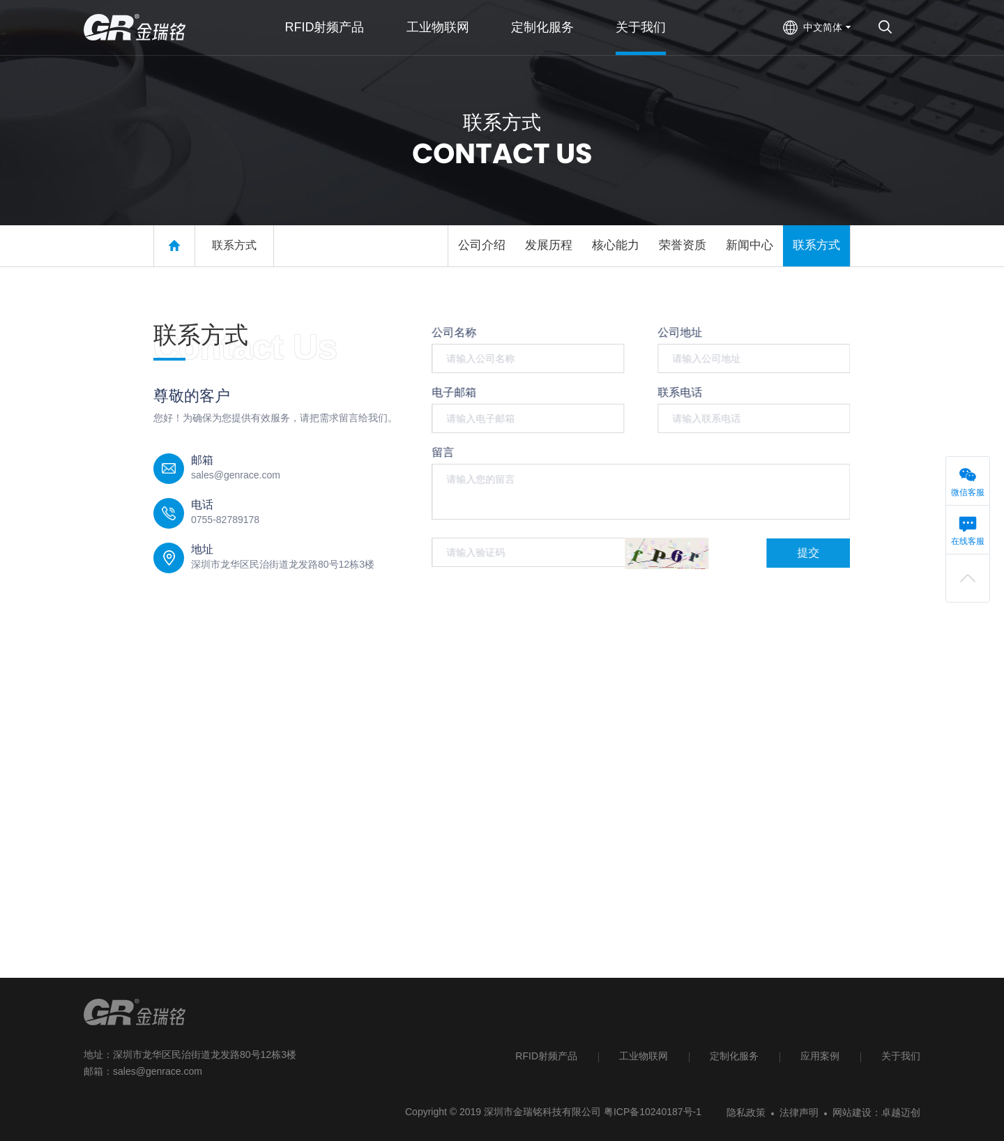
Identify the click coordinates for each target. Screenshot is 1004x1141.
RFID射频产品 (546, 1055)
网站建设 (852, 1112)
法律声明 (799, 1112)
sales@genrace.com (157, 1071)
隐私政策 (746, 1112)
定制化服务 (734, 1055)
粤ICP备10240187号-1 (652, 1111)
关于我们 (900, 1055)
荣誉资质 (682, 245)
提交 (807, 553)
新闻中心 (749, 245)
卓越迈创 (900, 1112)
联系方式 (234, 245)
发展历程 (548, 245)
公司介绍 (481, 245)
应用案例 (819, 1055)
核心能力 (615, 245)
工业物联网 (643, 1055)
